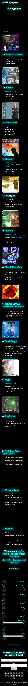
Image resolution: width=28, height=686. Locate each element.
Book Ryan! (20, 638)
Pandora (14, 557)
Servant (21, 603)
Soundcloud (19, 560)
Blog (22, 633)
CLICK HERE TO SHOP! (14, 645)
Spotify (6, 560)
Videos (22, 616)
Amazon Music (18, 554)
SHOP (22, 629)
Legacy (22, 594)
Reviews (21, 625)
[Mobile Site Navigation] (26, 3)
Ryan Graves (4, 31)
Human (22, 590)
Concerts (21, 620)
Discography (20, 585)
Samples (7, 31)
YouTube (14, 563)
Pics (22, 607)
